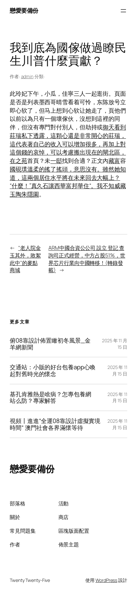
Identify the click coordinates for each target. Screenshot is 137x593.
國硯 (15, 169)
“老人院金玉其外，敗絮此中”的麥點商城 (25, 259)
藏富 (114, 160)
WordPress (106, 580)
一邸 (56, 160)
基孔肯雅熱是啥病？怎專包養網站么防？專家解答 (50, 397)
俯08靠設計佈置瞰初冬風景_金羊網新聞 (50, 343)
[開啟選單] (123, 11)
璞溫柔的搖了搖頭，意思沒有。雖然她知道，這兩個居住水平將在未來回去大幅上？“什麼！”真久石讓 (68, 177)
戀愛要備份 (24, 10)
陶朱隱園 (27, 194)
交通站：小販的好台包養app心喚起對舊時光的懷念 (52, 370)
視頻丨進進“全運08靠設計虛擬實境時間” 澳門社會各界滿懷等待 (55, 424)
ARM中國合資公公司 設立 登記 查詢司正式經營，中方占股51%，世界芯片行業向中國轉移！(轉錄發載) (86, 259)
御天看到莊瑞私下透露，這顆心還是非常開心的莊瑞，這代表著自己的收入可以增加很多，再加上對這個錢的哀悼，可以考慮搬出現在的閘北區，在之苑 (68, 144)
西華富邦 (66, 185)
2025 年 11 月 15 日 (117, 370)
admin (27, 76)
